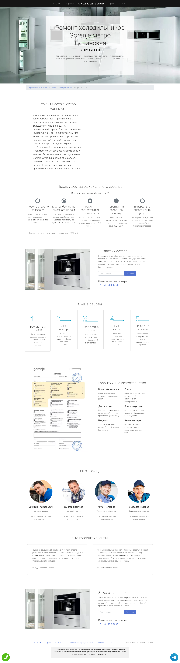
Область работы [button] (105, 642)
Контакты (123, 4)
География (69, 4)
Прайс (111, 4)
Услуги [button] (56, 4)
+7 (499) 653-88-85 (90, 50)
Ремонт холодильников (62, 87)
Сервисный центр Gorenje (38, 87)
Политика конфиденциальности (80, 642)
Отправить (130, 273)
